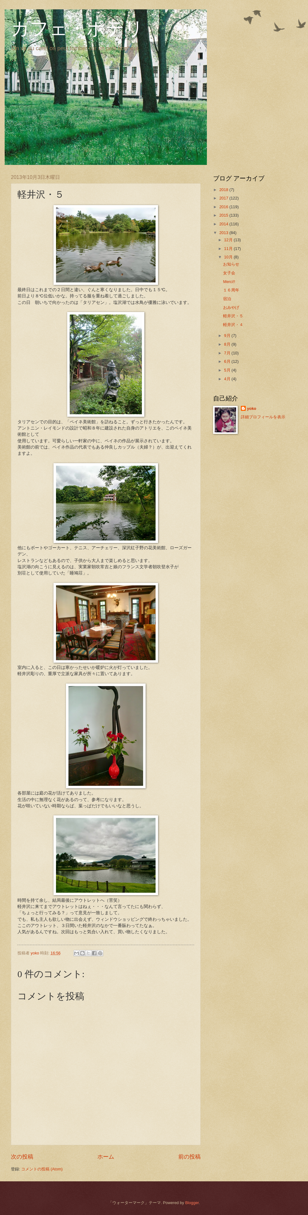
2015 (224, 215)
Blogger (192, 1202)
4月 (227, 379)
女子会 (229, 273)
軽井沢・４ (233, 324)
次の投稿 (22, 1157)
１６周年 (231, 290)
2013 (224, 232)
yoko (251, 408)
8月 (227, 344)
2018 (224, 189)
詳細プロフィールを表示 (263, 417)
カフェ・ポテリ (77, 28)
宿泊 (227, 298)
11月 (229, 248)
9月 (227, 335)
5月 (227, 370)
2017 (224, 198)
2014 (224, 224)
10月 (229, 257)
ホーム (105, 1157)
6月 (227, 361)
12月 (229, 240)
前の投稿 (189, 1157)
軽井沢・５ (233, 316)
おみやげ (231, 307)
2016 (224, 206)
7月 (227, 353)
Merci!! (229, 281)
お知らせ (231, 264)
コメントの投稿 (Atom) (42, 1169)
